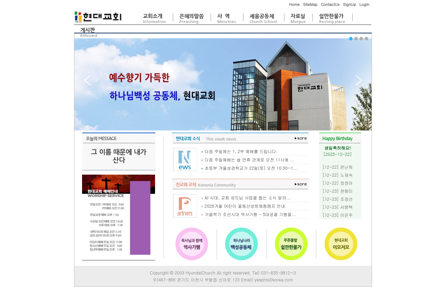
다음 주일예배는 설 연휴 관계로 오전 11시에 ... (247, 159)
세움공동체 (263, 19)
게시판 (88, 32)
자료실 (298, 19)
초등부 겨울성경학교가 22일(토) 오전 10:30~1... (249, 168)
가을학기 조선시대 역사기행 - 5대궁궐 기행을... (248, 214)
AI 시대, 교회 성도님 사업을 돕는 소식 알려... (246, 197)
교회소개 (154, 19)
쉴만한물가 (332, 19)
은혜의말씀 (191, 19)
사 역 (226, 19)
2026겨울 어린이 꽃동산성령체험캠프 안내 (243, 206)
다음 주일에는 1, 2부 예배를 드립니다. (239, 151)
